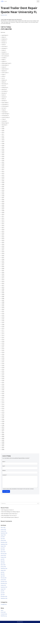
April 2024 (3, 549)
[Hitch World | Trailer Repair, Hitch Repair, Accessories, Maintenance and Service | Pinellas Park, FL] (4, 1)
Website (4, 470)
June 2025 (3, 536)
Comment (4, 475)
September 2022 (4, 568)
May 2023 (3, 561)
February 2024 (3, 553)
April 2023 (3, 562)
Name (3, 461)
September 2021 (4, 587)
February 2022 (3, 577)
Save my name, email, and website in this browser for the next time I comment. (18, 488)
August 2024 (3, 546)
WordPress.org (4, 615)
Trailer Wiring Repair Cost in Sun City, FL (9, 515)
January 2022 (3, 579)
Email (3, 466)
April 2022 (3, 576)
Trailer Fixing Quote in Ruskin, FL (7, 509)
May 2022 (3, 574)
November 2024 (4, 542)
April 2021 (3, 594)
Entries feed (3, 612)
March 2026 (3, 527)
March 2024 (3, 551)
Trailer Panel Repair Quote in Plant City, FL (9, 513)
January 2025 (3, 540)
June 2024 (3, 548)
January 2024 (3, 555)
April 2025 (3, 538)
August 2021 (3, 589)
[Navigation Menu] (38, 1)
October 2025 (3, 531)
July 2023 (2, 559)
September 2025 (4, 533)
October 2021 (3, 585)
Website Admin (4, 15)
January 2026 (3, 529)
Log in (2, 610)
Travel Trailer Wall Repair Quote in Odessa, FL (10, 517)
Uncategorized (4, 604)
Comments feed (4, 614)
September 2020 (4, 598)
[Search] (19, 503)
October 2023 (3, 557)
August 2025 (3, 535)
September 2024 (4, 544)
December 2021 (4, 581)
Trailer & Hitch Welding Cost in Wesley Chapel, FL (10, 511)
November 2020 (4, 596)
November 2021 (4, 583)
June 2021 (3, 592)
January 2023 (3, 566)
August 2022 (3, 570)
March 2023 (3, 564)
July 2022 (2, 572)
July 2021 (2, 590)
